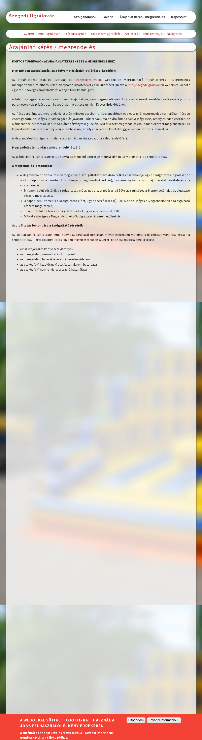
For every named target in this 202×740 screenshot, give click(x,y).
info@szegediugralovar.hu (146, 85)
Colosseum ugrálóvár (105, 34)
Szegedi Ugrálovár (32, 15)
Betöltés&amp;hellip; (101, 497)
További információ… (164, 720)
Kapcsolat (179, 17)
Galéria (107, 17)
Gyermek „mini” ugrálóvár (42, 34)
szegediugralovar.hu (88, 80)
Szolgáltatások (85, 17)
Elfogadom (136, 720)
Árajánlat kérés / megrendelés (142, 17)
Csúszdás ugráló (75, 34)
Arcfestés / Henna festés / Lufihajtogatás (153, 34)
